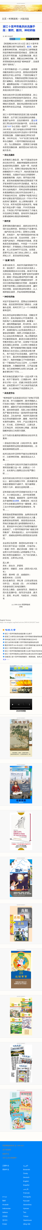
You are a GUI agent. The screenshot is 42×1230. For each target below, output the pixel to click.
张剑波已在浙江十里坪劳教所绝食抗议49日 (21, 639)
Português (27, 1197)
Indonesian (6, 1208)
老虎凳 (16, 501)
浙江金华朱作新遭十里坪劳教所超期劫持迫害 (22, 642)
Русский (26, 1201)
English (26, 1181)
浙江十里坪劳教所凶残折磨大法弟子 (18, 634)
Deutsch (26, 1177)
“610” (9, 126)
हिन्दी (4, 1201)
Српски (26, 1208)
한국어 (5, 1220)
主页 (4, 19)
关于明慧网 (6, 1150)
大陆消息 (24, 19)
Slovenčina (27, 1205)
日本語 (5, 1216)
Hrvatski (5, 1205)
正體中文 (5, 1166)
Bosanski (26, 1169)
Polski (4, 1224)
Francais (26, 1193)
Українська (27, 1220)
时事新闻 (13, 19)
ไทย (24, 1212)
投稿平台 (5, 1154)
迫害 (35, 120)
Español (26, 1185)
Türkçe (25, 1216)
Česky (25, 1173)
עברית (4, 1197)
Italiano (5, 1212)
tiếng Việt (26, 1224)
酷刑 (29, 47)
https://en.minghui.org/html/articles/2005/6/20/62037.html (19, 622)
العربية (25, 1166)
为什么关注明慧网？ (9, 1158)
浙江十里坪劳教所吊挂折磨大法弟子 (18, 648)
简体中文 (5, 1169)
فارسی (25, 1189)
